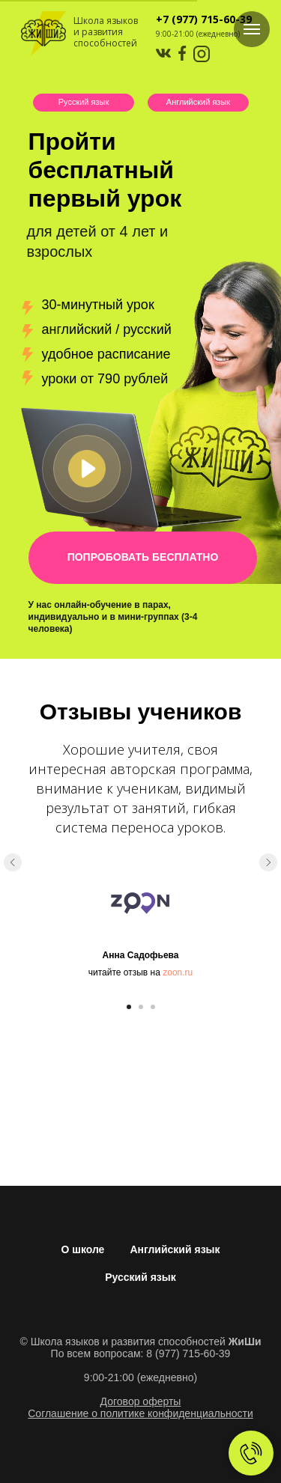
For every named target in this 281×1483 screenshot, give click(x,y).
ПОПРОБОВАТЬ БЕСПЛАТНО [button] (143, 557)
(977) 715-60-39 (210, 19)
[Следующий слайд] (268, 862)
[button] (87, 468)
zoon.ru (178, 972)
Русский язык (83, 101)
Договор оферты (140, 1401)
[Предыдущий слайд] (13, 862)
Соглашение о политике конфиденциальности (140, 1413)
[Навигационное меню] (252, 29)
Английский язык (198, 101)
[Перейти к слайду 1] (129, 1007)
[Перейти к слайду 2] (141, 1007)
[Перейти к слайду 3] (153, 1007)
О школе (82, 1249)
